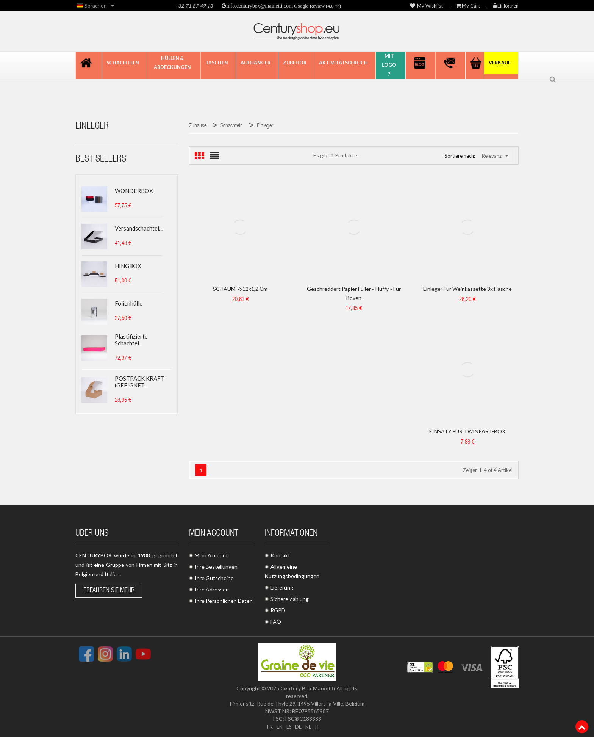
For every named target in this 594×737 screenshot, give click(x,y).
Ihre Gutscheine (214, 578)
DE (298, 726)
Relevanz (495, 155)
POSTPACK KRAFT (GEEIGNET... (139, 382)
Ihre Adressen (212, 589)
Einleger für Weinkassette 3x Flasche (467, 288)
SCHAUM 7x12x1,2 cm (240, 288)
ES (288, 726)
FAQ (275, 621)
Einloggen (506, 6)
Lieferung (281, 587)
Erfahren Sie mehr (108, 590)
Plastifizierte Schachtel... (131, 340)
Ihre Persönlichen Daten (224, 600)
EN (278, 726)
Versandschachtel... (139, 228)
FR (268, 726)
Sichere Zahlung (289, 599)
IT (319, 726)
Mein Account (211, 555)
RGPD (277, 610)
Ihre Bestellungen (216, 566)
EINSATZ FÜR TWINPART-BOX (467, 431)
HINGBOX (128, 265)
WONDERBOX (134, 190)
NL (309, 726)
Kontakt (280, 555)
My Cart (468, 6)
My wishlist (426, 6)
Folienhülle (128, 303)
